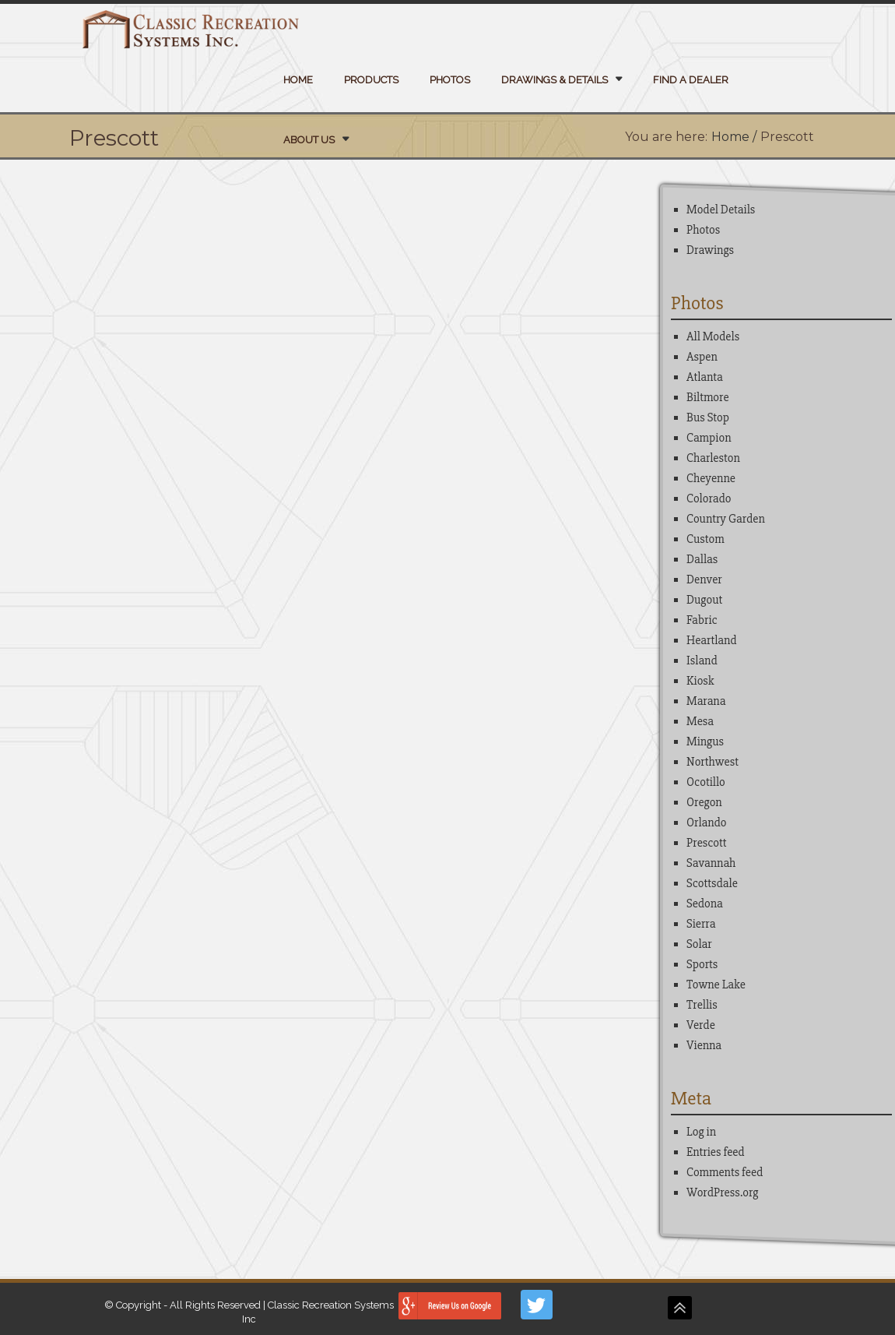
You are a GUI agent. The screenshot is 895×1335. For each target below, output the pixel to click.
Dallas (702, 559)
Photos (450, 80)
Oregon (704, 802)
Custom (705, 539)
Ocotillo (705, 782)
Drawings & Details (554, 80)
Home (298, 80)
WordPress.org (722, 1192)
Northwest (712, 762)
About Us (309, 140)
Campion (708, 438)
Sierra (700, 924)
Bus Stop (707, 417)
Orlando (706, 822)
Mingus (705, 741)
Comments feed (724, 1172)
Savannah (710, 863)
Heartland (711, 640)
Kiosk (700, 681)
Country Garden (725, 519)
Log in (701, 1132)
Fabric (702, 620)
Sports (702, 964)
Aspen (702, 357)
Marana (705, 701)
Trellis (702, 1005)
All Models (712, 336)
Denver (704, 579)
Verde (700, 1025)
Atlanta (704, 377)
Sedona (704, 903)
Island (702, 660)
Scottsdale (712, 883)
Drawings (710, 250)
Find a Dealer (690, 80)
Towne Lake (716, 984)
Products (371, 80)
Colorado (708, 498)
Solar (699, 944)
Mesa (700, 721)
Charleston (713, 458)
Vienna (703, 1045)
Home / (733, 136)
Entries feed (715, 1152)
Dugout (704, 600)
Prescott (706, 843)
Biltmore (707, 397)
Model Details (720, 209)
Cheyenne (710, 478)
